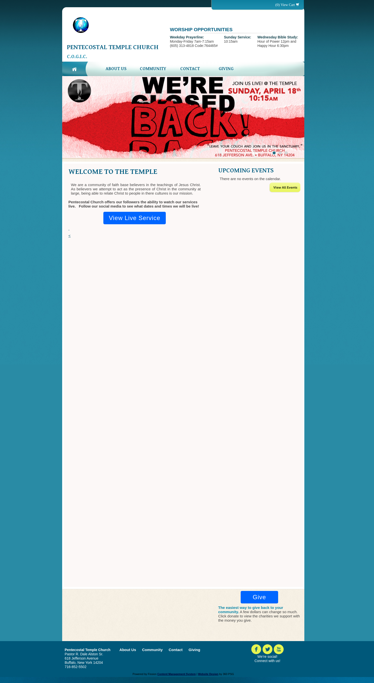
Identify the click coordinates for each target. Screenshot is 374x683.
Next (256, 153)
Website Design (208, 674)
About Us (116, 68)
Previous (252, 153)
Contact (190, 68)
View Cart (288, 5)
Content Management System (176, 674)
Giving (226, 68)
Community (153, 68)
